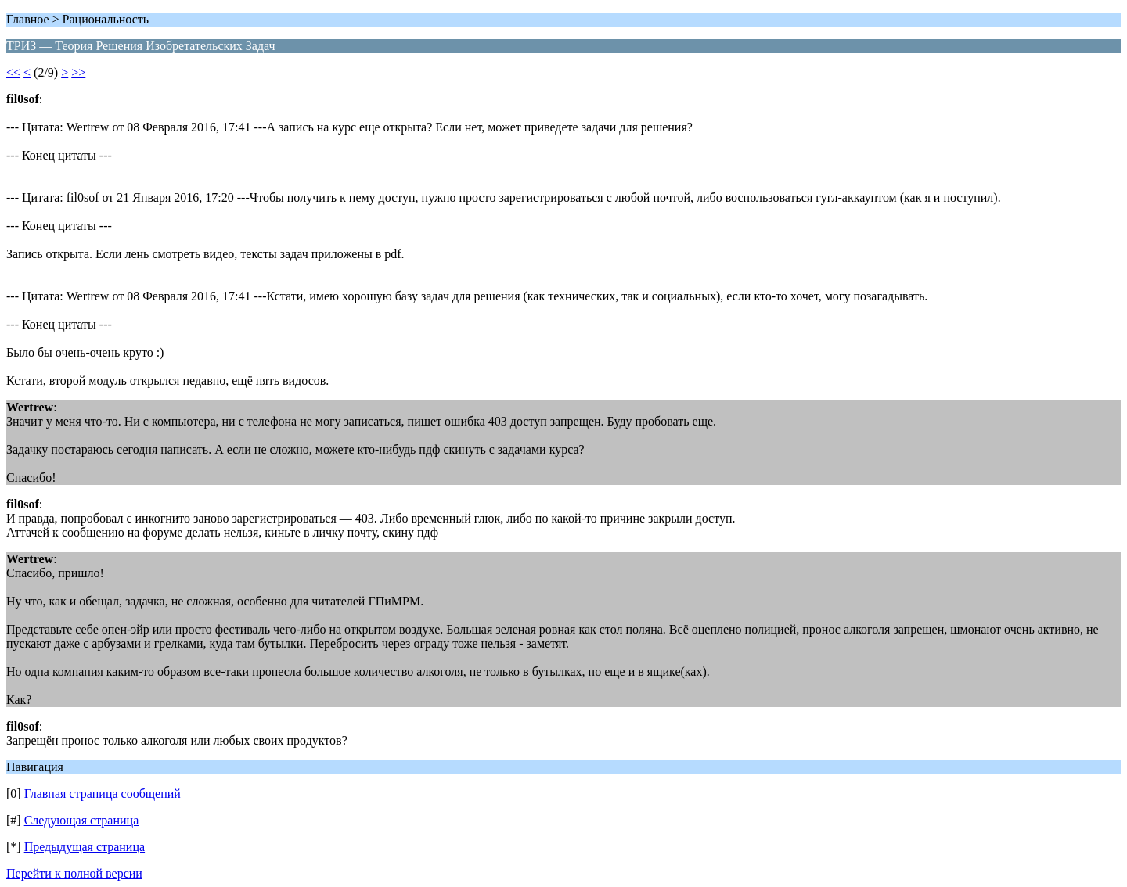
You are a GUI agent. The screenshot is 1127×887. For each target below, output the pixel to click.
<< (13, 72)
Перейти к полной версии (74, 873)
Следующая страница (81, 820)
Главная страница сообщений (102, 793)
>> (78, 72)
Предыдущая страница (84, 846)
